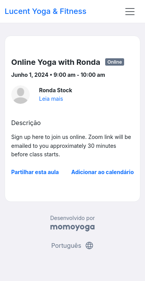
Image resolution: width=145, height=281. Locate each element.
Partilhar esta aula (35, 172)
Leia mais (51, 98)
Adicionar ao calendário (102, 172)
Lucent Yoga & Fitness (46, 11)
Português (72, 245)
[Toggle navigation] (129, 11)
